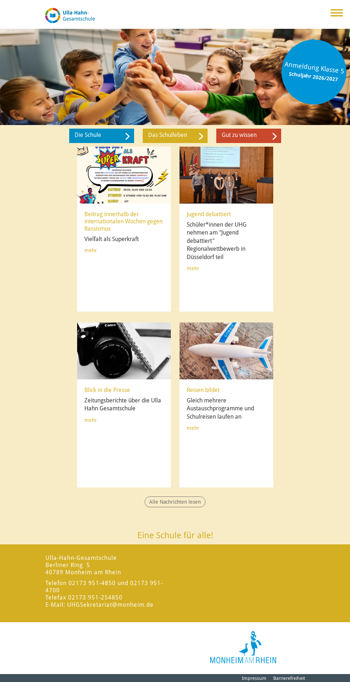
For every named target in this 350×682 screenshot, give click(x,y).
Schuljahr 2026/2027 (313, 77)
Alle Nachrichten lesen (175, 502)
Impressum (254, 678)
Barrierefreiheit (289, 678)
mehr (90, 250)
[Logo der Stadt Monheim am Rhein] (243, 647)
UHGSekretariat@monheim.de (110, 604)
